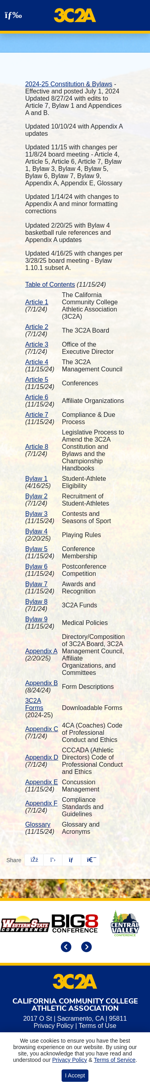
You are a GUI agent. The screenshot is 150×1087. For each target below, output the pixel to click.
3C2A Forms (34, 704)
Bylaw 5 (36, 548)
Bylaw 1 (36, 478)
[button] (90, 860)
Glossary (37, 824)
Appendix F (41, 803)
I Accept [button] (75, 1075)
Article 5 (36, 379)
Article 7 (36, 414)
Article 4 (36, 362)
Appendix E (41, 782)
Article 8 (36, 446)
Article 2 (36, 326)
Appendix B (41, 683)
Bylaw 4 (36, 531)
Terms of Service (114, 1060)
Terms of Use (97, 1025)
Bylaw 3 (36, 513)
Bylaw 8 (36, 601)
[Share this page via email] (71, 860)
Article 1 (36, 302)
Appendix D (41, 757)
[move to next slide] (85, 947)
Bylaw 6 (36, 566)
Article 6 (36, 397)
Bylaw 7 (36, 584)
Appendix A (41, 651)
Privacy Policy (54, 1025)
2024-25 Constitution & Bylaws (68, 84)
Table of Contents (50, 284)
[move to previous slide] (65, 947)
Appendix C (41, 729)
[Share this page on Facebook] (34, 860)
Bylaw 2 (36, 496)
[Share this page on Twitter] (52, 860)
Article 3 (36, 344)
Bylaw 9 (36, 619)
